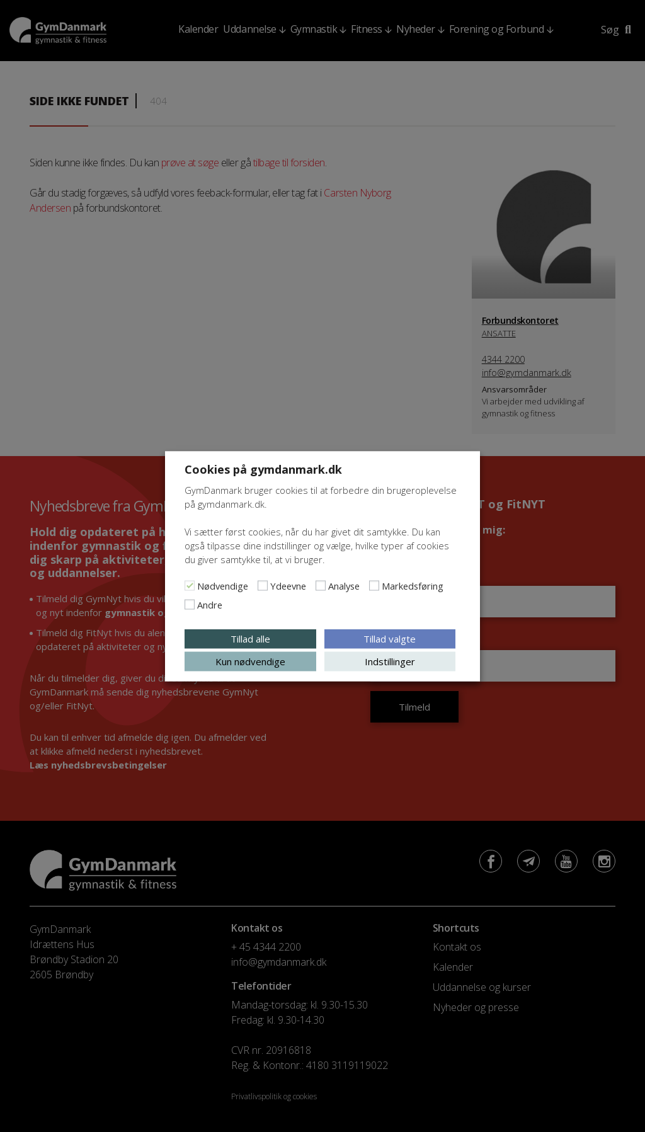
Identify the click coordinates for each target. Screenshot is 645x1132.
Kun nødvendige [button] (250, 661)
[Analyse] (321, 585)
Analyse (344, 585)
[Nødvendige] (190, 585)
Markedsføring (412, 585)
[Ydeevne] (263, 585)
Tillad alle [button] (250, 638)
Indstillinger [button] (390, 661)
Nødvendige (222, 585)
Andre (209, 604)
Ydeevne (288, 585)
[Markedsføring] (374, 585)
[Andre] (190, 604)
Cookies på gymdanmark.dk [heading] (263, 468)
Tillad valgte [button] (389, 638)
